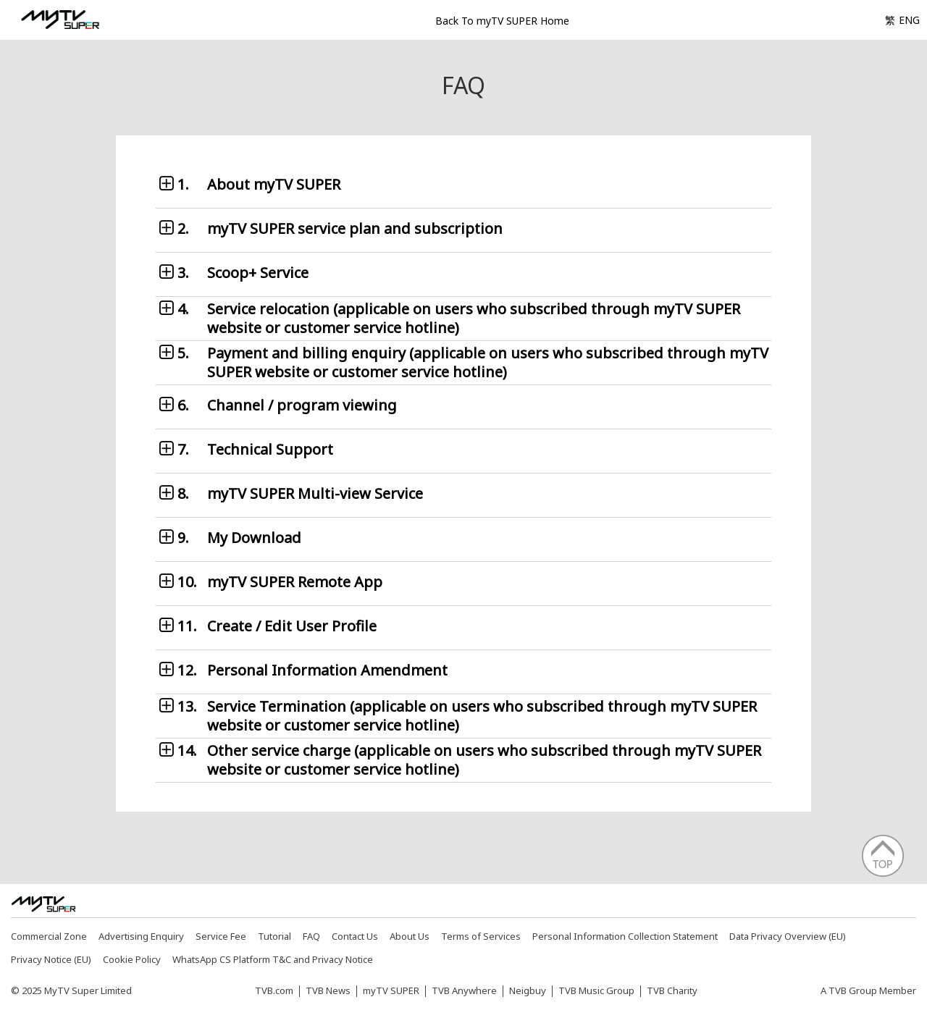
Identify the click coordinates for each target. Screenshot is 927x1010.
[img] (43, 904)
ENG (909, 20)
